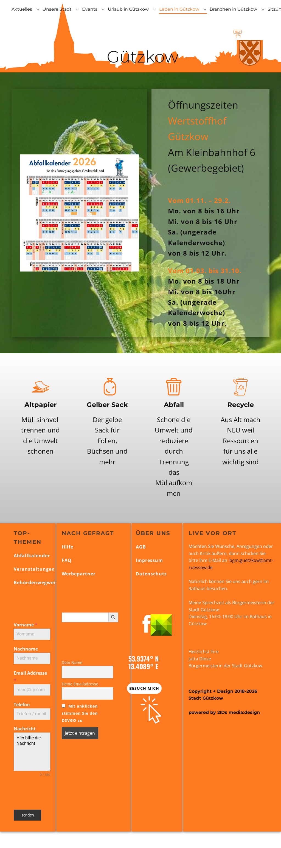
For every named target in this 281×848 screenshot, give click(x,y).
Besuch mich (144, 688)
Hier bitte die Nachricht (32, 752)
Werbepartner (78, 574)
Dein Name (72, 662)
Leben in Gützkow (179, 9)
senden (27, 815)
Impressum (149, 560)
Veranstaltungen (34, 569)
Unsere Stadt (57, 9)
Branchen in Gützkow (233, 9)
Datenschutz (151, 574)
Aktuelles (22, 9)
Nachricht (25, 729)
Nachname (26, 649)
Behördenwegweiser (38, 583)
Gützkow (141, 57)
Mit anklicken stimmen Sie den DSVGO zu (80, 713)
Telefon (22, 705)
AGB (141, 547)
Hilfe (67, 547)
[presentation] (32, 793)
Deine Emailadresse (80, 683)
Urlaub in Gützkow (128, 9)
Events (89, 9)
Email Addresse (30, 676)
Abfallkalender (32, 556)
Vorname (25, 625)
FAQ (67, 560)
